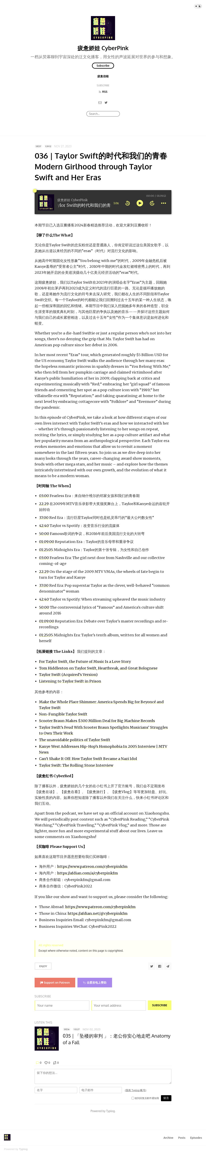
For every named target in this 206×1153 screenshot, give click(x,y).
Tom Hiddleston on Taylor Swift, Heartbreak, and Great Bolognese (98, 668)
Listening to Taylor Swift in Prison (70, 681)
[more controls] (163, 203)
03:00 (44, 495)
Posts (181, 1137)
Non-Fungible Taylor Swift (63, 714)
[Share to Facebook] (159, 966)
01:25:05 (46, 549)
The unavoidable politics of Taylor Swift (74, 739)
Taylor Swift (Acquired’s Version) (68, 674)
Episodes (196, 1137)
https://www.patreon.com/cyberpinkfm (92, 866)
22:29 (44, 503)
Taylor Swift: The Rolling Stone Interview (76, 765)
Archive (168, 1137)
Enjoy (43, 966)
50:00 (44, 533)
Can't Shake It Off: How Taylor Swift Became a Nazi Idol (88, 758)
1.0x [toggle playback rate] (116, 203)
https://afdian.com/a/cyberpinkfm (87, 873)
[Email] (100, 102)
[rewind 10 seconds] (127, 203)
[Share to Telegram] (167, 966)
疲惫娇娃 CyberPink (103, 48)
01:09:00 (46, 541)
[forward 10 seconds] (152, 203)
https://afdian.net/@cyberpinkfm (98, 913)
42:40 (44, 525)
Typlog (23, 1149)
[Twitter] (106, 102)
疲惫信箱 (103, 76)
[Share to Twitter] (151, 966)
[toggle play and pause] (140, 203)
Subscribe (103, 65)
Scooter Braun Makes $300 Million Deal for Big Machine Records (97, 720)
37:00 (43, 517)
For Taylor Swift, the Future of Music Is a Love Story (85, 661)
